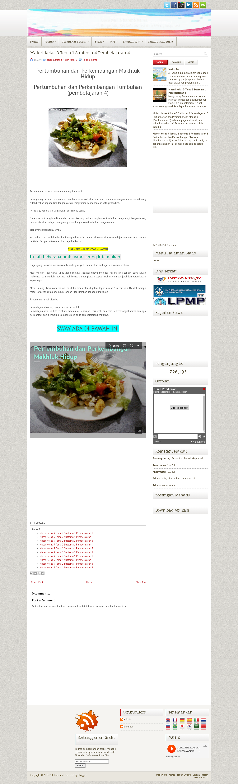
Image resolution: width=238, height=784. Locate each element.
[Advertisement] (181, 178)
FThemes (170, 774)
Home (34, 41)
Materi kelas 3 (70, 59)
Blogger (82, 775)
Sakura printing (161, 458)
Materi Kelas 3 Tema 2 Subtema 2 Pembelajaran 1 (66, 533)
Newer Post (37, 582)
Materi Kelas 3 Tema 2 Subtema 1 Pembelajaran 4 (66, 544)
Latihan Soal (134, 40)
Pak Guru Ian (169, 245)
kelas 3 (50, 59)
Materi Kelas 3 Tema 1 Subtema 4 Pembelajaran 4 (80, 53)
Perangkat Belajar (76, 40)
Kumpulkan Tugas (161, 41)
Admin (156, 478)
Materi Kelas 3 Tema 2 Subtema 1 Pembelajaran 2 (66, 552)
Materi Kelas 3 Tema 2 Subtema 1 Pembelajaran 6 (66, 537)
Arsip (191, 62)
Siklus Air (173, 69)
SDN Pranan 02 (201, 777)
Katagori (176, 62)
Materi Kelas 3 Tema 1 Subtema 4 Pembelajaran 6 (66, 560)
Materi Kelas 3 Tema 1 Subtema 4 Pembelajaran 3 (66, 567)
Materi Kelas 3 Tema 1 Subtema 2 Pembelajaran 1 (180, 133)
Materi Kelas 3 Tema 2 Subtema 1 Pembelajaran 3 (66, 548)
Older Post (141, 582)
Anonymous (159, 465)
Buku (101, 40)
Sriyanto (187, 774)
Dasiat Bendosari (200, 774)
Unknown (129, 726)
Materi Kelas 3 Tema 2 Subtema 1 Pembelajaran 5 (66, 540)
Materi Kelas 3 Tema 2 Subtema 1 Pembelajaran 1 (66, 556)
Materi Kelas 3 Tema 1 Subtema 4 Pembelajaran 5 (66, 563)
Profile (51, 40)
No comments (89, 59)
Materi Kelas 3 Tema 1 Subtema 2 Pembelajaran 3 (180, 113)
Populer (160, 62)
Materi (58, 59)
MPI (115, 40)
